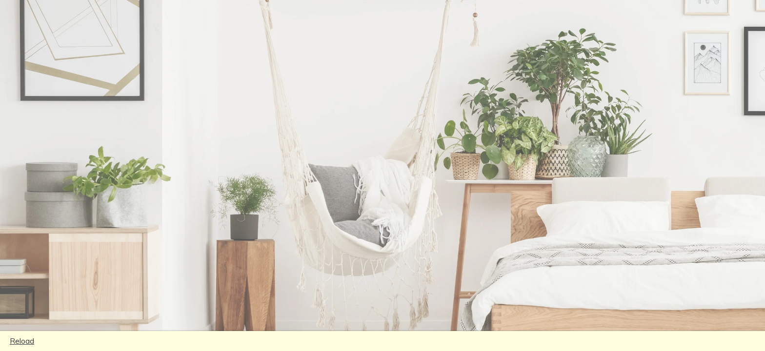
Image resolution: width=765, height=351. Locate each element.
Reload (22, 341)
